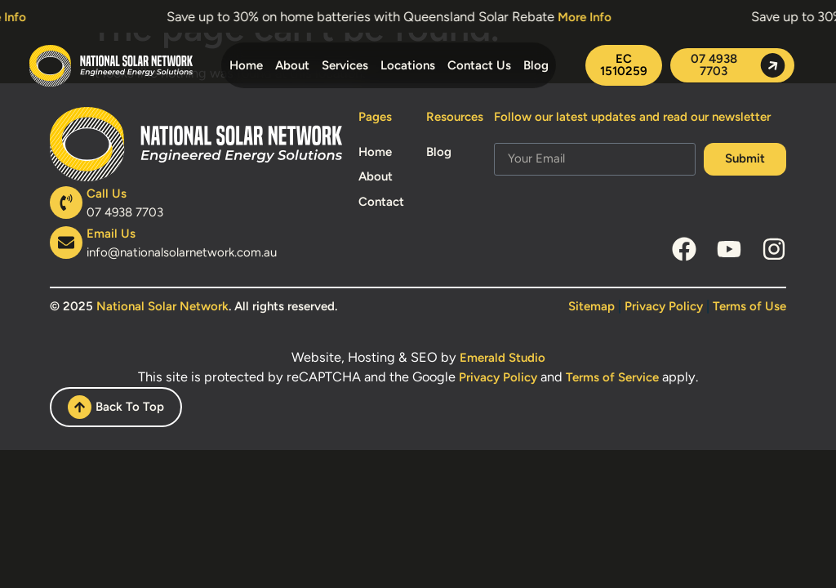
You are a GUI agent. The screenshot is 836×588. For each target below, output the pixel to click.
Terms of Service (612, 377)
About (292, 65)
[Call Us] (66, 202)
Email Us (111, 233)
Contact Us (479, 65)
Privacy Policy (664, 306)
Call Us (107, 193)
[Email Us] (66, 242)
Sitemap (591, 306)
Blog (536, 65)
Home (246, 65)
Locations (407, 65)
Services (345, 65)
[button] (623, 65)
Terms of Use (749, 306)
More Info (590, 17)
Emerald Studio (502, 357)
